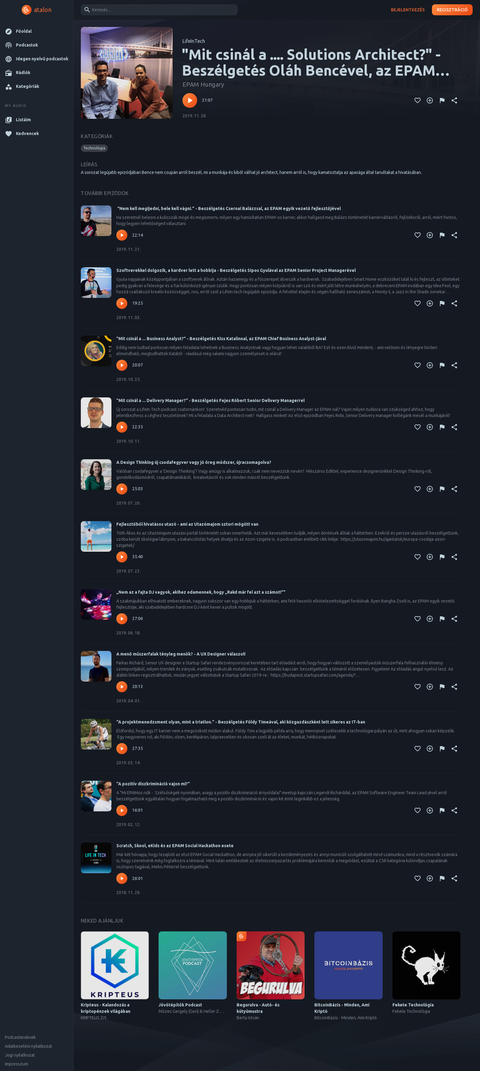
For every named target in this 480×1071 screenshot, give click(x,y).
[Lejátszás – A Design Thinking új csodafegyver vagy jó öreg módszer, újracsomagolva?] (121, 488)
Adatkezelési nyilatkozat (28, 1046)
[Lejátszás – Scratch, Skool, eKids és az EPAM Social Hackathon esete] (121, 878)
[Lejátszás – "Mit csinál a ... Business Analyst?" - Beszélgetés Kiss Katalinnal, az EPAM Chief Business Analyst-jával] (121, 365)
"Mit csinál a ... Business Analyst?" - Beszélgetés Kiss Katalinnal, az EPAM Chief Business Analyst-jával (221, 338)
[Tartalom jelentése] (442, 100)
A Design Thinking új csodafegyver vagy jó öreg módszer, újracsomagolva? (193, 462)
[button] (36, 31)
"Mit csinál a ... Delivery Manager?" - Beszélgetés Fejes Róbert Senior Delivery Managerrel (210, 400)
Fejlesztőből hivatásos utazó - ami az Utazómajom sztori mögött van (187, 524)
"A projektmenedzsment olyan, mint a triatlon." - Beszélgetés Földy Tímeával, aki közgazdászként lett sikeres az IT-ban (240, 722)
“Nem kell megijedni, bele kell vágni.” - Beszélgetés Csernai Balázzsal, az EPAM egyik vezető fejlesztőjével (228, 208)
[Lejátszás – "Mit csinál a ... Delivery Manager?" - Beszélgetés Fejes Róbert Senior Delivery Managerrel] (121, 427)
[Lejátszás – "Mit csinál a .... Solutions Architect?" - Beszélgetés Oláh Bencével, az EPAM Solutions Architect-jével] (189, 100)
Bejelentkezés (407, 10)
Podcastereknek (20, 1037)
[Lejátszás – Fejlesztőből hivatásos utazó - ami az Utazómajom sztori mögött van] (121, 556)
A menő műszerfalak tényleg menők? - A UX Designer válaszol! (181, 654)
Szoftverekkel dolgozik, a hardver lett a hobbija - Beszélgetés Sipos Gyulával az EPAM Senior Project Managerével (236, 270)
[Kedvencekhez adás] (417, 100)
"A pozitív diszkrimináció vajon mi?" (153, 783)
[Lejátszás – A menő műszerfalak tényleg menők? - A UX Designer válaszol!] (121, 686)
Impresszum (16, 1064)
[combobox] (158, 10)
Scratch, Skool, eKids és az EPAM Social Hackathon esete (175, 845)
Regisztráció (452, 10)
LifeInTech (193, 41)
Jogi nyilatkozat (20, 1055)
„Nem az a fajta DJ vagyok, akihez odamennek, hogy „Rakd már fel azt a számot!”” (201, 592)
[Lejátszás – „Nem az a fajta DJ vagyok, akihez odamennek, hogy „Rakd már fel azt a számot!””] (121, 618)
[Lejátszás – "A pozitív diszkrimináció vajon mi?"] (121, 810)
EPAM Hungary (203, 84)
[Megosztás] (454, 100)
